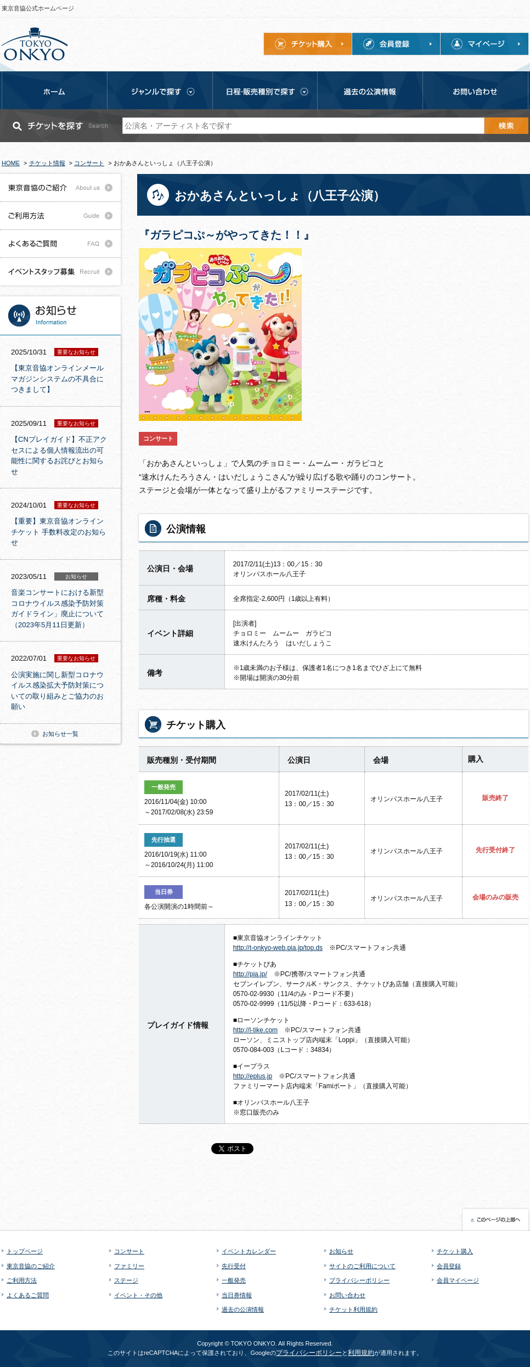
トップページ (25, 1251)
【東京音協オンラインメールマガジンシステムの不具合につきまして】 (57, 378)
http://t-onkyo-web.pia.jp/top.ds (278, 948)
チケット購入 (455, 1251)
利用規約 (361, 1353)
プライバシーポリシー (359, 1280)
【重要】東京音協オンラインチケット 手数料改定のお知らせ (58, 532)
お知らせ (341, 1251)
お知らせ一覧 (60, 733)
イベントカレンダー (249, 1251)
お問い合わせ (347, 1295)
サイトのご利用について (362, 1266)
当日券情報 (237, 1295)
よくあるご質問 (28, 1295)
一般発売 (234, 1280)
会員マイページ (458, 1280)
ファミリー (129, 1266)
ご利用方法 (22, 1280)
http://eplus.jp (252, 1076)
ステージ (126, 1280)
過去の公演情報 (243, 1309)
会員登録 (449, 1266)
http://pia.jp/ (250, 974)
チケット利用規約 (353, 1309)
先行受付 (234, 1266)
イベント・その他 (138, 1295)
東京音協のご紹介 (31, 1266)
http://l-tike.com (255, 1030)
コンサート (129, 1251)
